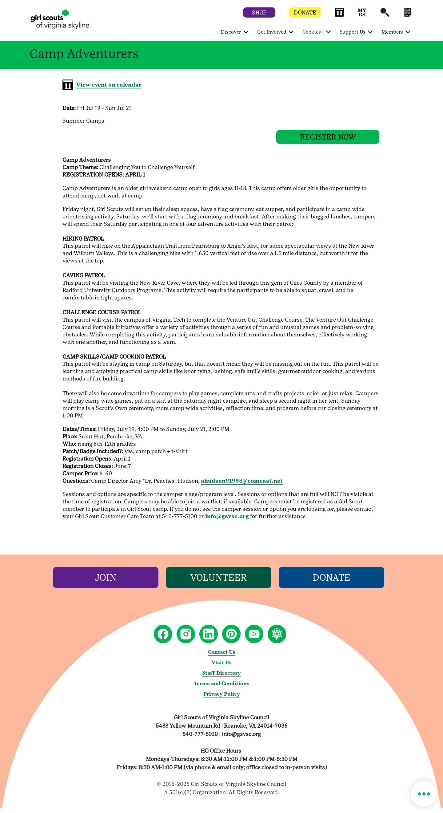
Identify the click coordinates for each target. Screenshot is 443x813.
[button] (339, 15)
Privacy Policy (221, 698)
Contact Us (221, 657)
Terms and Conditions (221, 688)
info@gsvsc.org (227, 521)
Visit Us (222, 667)
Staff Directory (221, 678)
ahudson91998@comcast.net (242, 485)
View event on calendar (109, 84)
